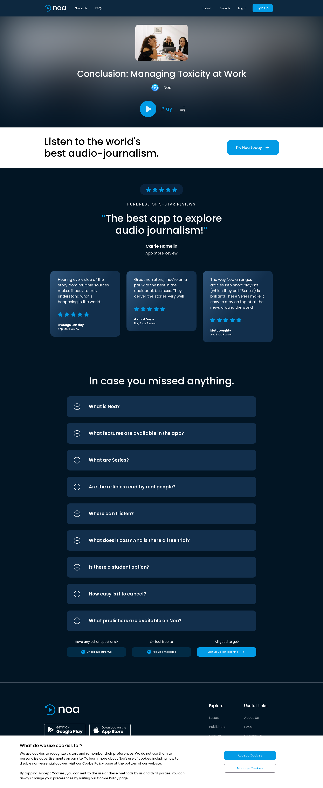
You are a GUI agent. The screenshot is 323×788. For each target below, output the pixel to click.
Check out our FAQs (96, 651)
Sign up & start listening (227, 652)
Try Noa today (253, 147)
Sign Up (263, 8)
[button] (154, 407)
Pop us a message (161, 651)
